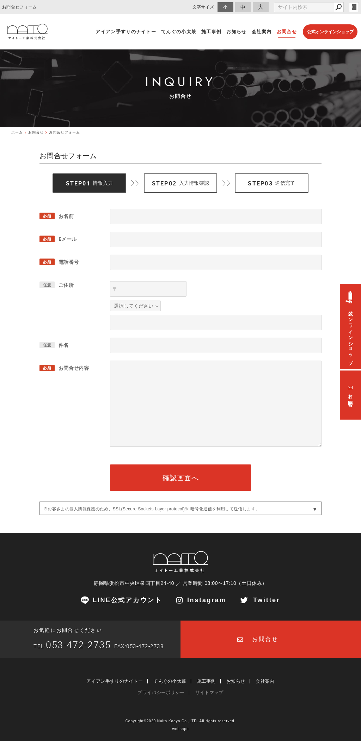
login (354, 7)
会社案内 (265, 681)
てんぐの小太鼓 (169, 681)
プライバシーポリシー (160, 692)
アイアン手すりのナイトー (114, 681)
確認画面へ (181, 478)
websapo (180, 729)
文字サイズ (203, 7)
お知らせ (235, 681)
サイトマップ (209, 692)
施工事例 (206, 681)
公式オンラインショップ (330, 31)
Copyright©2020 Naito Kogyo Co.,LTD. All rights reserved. (181, 721)
